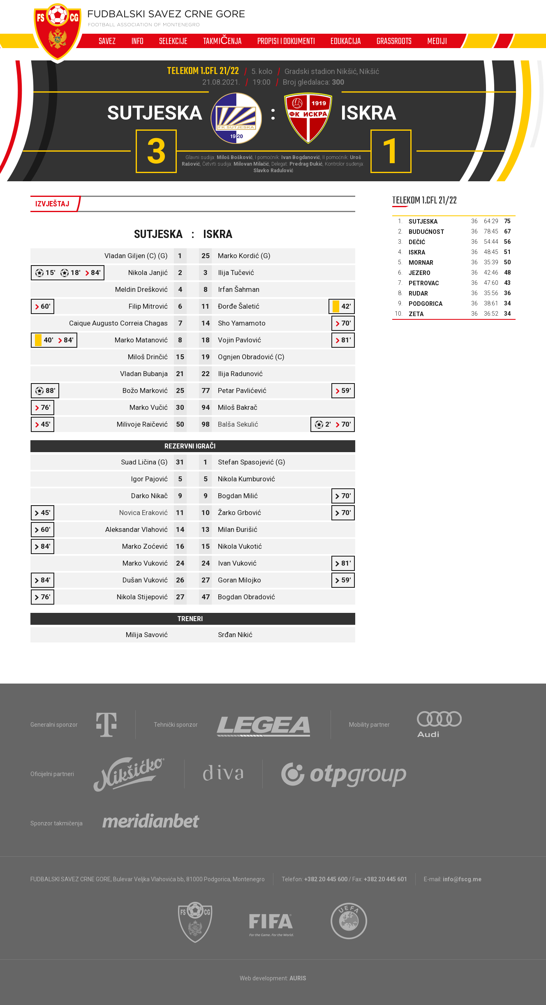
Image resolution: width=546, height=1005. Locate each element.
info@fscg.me (462, 879)
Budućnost (426, 232)
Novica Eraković (143, 512)
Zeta (416, 314)
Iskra (417, 252)
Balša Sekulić (238, 424)
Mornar (421, 262)
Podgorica (425, 303)
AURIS (297, 978)
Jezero (419, 273)
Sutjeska (423, 221)
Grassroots (394, 41)
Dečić (417, 242)
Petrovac (424, 283)
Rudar (418, 293)
